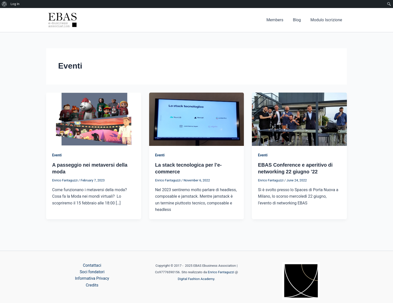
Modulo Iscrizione (327, 20)
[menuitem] (4, 4)
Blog (299, 20)
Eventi (57, 155)
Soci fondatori (92, 271)
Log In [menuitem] (15, 4)
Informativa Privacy (92, 278)
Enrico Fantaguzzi (221, 272)
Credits (92, 285)
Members (278, 20)
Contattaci (92, 265)
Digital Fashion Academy (196, 279)
